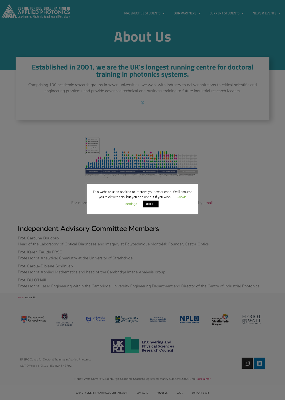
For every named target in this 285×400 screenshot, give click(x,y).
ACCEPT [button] (150, 204)
